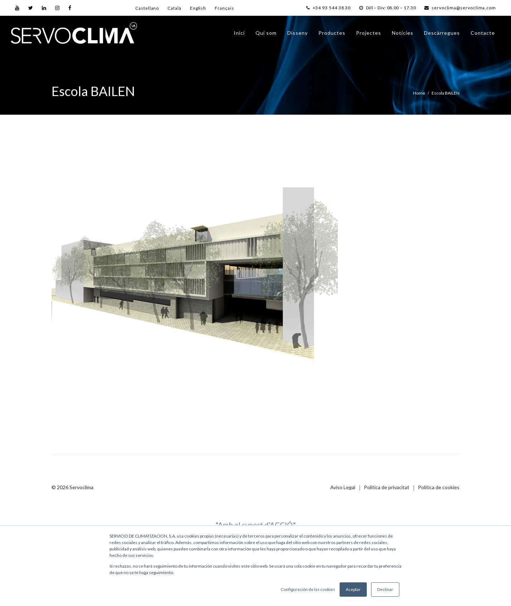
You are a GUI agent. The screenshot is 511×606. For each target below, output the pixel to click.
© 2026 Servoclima (72, 487)
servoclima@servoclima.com (459, 7)
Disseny (297, 35)
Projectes (368, 35)
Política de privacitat (386, 487)
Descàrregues (442, 35)
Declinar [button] (385, 589)
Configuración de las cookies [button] (308, 589)
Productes (331, 35)
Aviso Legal (342, 487)
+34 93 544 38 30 (322, 7)
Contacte (483, 35)
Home (419, 93)
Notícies (402, 35)
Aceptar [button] (353, 589)
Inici (239, 35)
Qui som (266, 35)
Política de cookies (438, 487)
